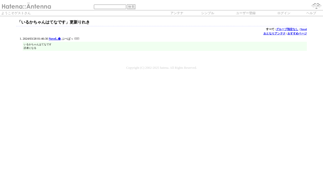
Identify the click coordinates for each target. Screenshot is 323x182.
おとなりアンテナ (274, 33)
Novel (303, 29)
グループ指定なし (287, 29)
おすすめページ (297, 33)
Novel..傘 (55, 38)
